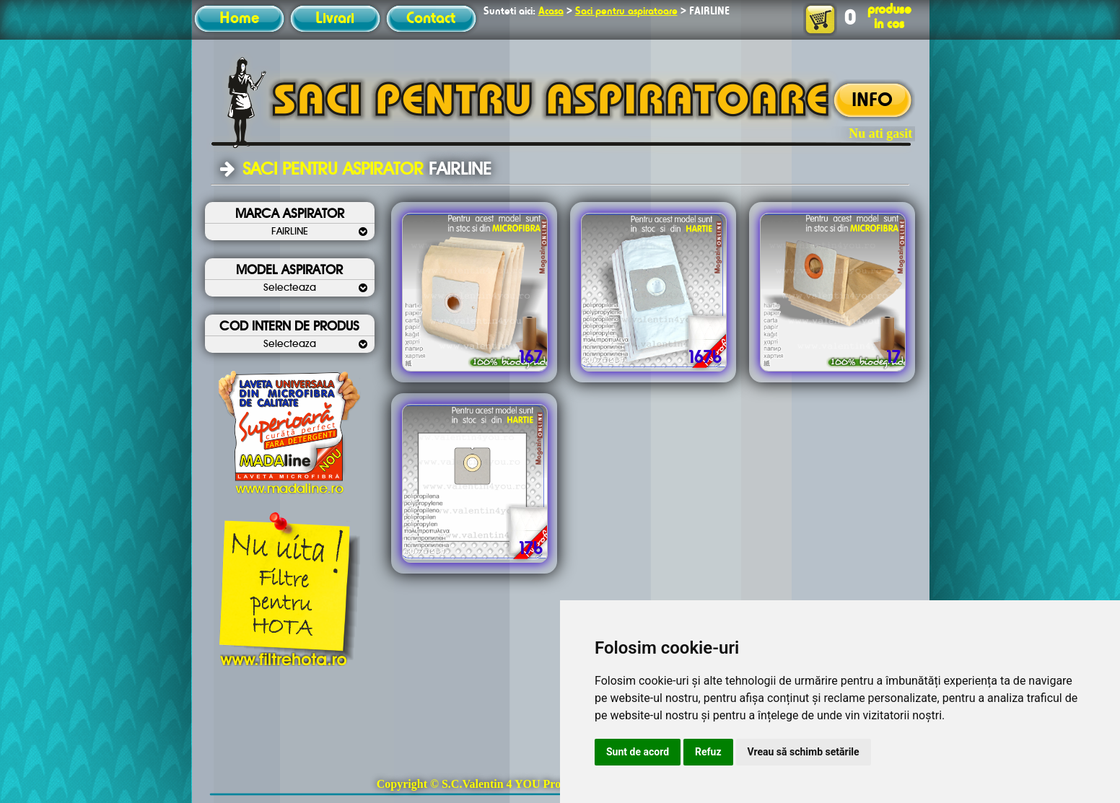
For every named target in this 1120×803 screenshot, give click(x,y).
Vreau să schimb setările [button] (803, 752)
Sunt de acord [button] (637, 752)
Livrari (334, 18)
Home (239, 18)
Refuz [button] (708, 752)
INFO (872, 101)
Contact (430, 18)
